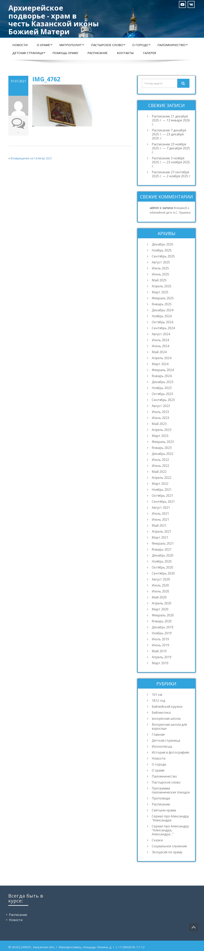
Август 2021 (161, 507)
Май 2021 (159, 525)
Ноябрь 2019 (162, 633)
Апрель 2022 (161, 478)
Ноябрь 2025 (162, 250)
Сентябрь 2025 (163, 256)
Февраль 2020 (163, 615)
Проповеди (161, 798)
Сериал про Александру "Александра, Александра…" (170, 830)
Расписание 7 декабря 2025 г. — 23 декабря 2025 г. (169, 134)
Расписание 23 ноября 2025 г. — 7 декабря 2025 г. (171, 148)
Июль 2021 (160, 513)
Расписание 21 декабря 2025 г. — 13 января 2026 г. (171, 120)
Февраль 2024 (163, 370)
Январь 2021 (162, 549)
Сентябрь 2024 (163, 328)
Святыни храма (164, 810)
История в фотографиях (170, 752)
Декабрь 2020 (162, 555)
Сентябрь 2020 (163, 573)
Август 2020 (161, 579)
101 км (157, 695)
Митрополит (71, 45)
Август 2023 (161, 406)
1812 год (158, 701)
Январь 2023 (162, 448)
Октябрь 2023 (162, 394)
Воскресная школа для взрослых (169, 726)
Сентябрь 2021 (163, 502)
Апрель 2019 (161, 657)
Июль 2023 (160, 412)
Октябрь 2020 (162, 567)
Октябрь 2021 (162, 496)
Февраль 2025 (163, 298)
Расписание (97, 53)
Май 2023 (159, 424)
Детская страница (29, 53)
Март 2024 (160, 364)
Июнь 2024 (160, 346)
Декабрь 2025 (162, 244)
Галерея (149, 53)
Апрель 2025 (161, 286)
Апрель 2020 (161, 603)
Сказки (157, 840)
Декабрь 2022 (162, 454)
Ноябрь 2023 (162, 388)
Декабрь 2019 (162, 627)
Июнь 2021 (160, 519)
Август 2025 (161, 262)
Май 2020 (159, 597)
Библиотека (161, 712)
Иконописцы (162, 746)
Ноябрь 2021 (162, 490)
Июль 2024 (160, 340)
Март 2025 (160, 292)
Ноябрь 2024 (162, 316)
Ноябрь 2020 (162, 561)
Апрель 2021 (161, 531)
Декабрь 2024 (162, 310)
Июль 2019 (160, 639)
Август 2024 (161, 334)
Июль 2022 (160, 460)
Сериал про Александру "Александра (170, 818)
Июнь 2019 (160, 645)
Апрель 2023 (161, 430)
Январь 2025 (162, 304)
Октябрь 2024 (162, 322)
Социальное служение (169, 846)
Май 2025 (159, 280)
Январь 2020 (162, 621)
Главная (158, 734)
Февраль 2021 (163, 543)
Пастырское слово (108, 45)
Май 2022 (159, 472)
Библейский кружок (167, 707)
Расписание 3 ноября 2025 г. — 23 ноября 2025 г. (171, 162)
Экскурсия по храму (167, 852)
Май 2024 (159, 352)
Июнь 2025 (160, 274)
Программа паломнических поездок (171, 790)
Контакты (125, 53)
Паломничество (172, 45)
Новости (19, 45)
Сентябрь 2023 (163, 400)
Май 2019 (159, 651)
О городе (141, 45)
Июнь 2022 (160, 466)
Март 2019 (160, 663)
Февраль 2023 (163, 442)
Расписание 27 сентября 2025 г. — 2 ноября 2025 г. (171, 174)
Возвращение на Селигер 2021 (31, 158)
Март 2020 (160, 609)
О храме (45, 45)
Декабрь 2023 (162, 382)
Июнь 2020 (160, 591)
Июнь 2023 (160, 418)
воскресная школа (166, 718)
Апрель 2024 (161, 358)
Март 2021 (160, 537)
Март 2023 (160, 436)
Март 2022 (160, 484)
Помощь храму (65, 53)
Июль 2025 (160, 268)
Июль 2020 (160, 585)
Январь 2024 (162, 376)
